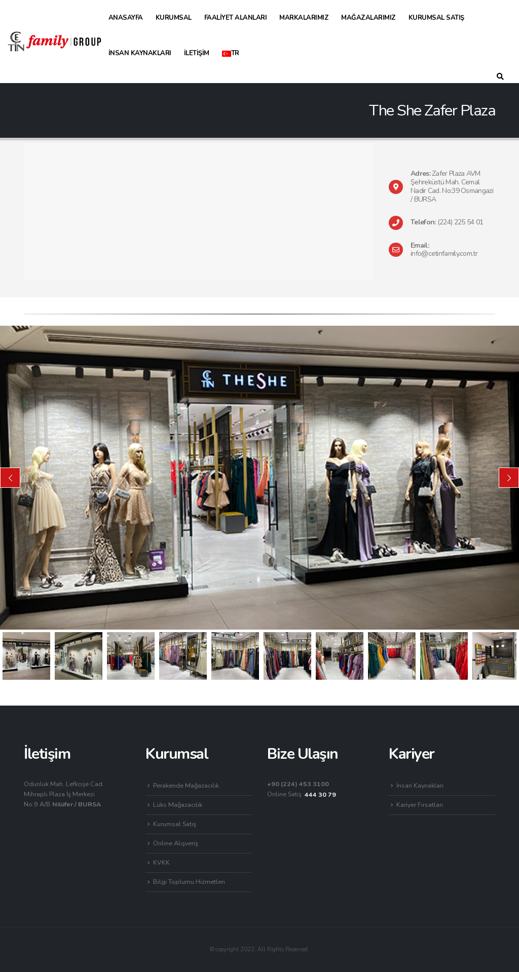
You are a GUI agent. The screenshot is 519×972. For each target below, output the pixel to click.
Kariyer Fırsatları (419, 804)
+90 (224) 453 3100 (298, 784)
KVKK (161, 862)
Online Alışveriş (175, 843)
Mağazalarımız (368, 17)
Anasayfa (125, 17)
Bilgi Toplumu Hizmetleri (189, 881)
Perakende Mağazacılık (186, 785)
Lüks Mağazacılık (177, 804)
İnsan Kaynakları (139, 53)
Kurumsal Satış (436, 17)
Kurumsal (174, 17)
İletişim (196, 53)
